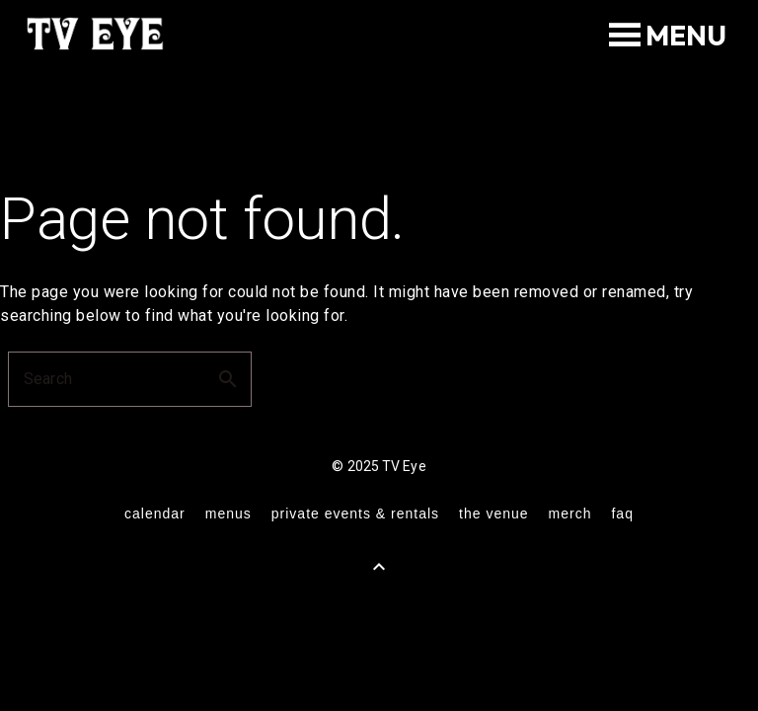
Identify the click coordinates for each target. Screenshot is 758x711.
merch (570, 513)
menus (228, 513)
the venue (494, 513)
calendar (155, 513)
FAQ (622, 513)
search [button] (228, 379)
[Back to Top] (379, 567)
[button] (685, 35)
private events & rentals (355, 513)
